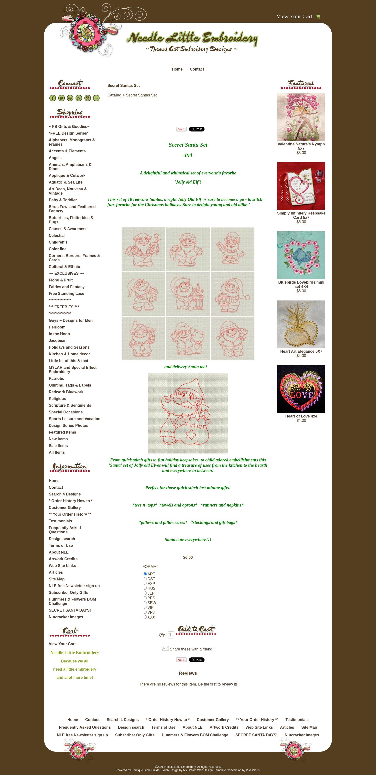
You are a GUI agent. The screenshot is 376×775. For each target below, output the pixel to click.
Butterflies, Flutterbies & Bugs (71, 220)
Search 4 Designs (65, 494)
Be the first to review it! (217, 684)
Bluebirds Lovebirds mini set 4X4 (301, 284)
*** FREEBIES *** (64, 307)
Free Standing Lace (66, 294)
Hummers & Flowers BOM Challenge (72, 601)
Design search (62, 539)
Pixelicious (253, 770)
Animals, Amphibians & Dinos (70, 166)
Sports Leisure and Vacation (74, 419)
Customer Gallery (65, 508)
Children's (58, 242)
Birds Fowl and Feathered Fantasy (72, 209)
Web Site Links (62, 566)
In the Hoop (59, 334)
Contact (197, 69)
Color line (58, 249)
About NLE (59, 552)
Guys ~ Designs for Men (71, 320)
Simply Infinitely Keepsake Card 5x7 (301, 215)
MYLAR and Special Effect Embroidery (73, 369)
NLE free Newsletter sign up (74, 586)
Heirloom (57, 327)
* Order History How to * (71, 501)
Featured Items (62, 432)
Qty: (162, 635)
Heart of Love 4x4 (301, 416)
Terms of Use (61, 545)
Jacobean (58, 341)
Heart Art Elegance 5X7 (301, 351)
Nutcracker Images (66, 617)
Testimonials (60, 521)
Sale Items (58, 446)
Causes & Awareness (68, 229)
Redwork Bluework (66, 392)
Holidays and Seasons (69, 347)
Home (177, 69)
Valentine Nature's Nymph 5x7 (301, 146)
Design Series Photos (68, 425)
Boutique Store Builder (146, 770)
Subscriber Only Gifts (68, 592)
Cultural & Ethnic (64, 267)
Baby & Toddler (63, 200)
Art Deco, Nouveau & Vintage (68, 191)
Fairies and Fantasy (67, 287)
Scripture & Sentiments (70, 405)
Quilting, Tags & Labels (70, 385)
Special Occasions (66, 412)
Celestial (57, 235)
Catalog (114, 95)
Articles (56, 572)
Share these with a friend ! (192, 649)
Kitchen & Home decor (69, 354)
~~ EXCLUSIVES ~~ (66, 273)
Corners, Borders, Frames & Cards (74, 258)
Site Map (57, 579)
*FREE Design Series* (68, 133)
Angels (55, 158)
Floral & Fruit (61, 280)
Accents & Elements (67, 151)
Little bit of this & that (68, 361)
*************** (60, 300)
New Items (58, 439)
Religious (57, 399)
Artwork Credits (63, 559)
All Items (57, 452)
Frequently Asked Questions (65, 530)
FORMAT (150, 567)
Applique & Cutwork (67, 175)
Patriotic (56, 378)
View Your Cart (294, 16)
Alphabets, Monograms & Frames (72, 142)
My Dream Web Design (198, 770)
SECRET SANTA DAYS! (70, 610)
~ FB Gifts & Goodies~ (69, 127)
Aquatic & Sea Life (65, 182)
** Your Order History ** (70, 514)
